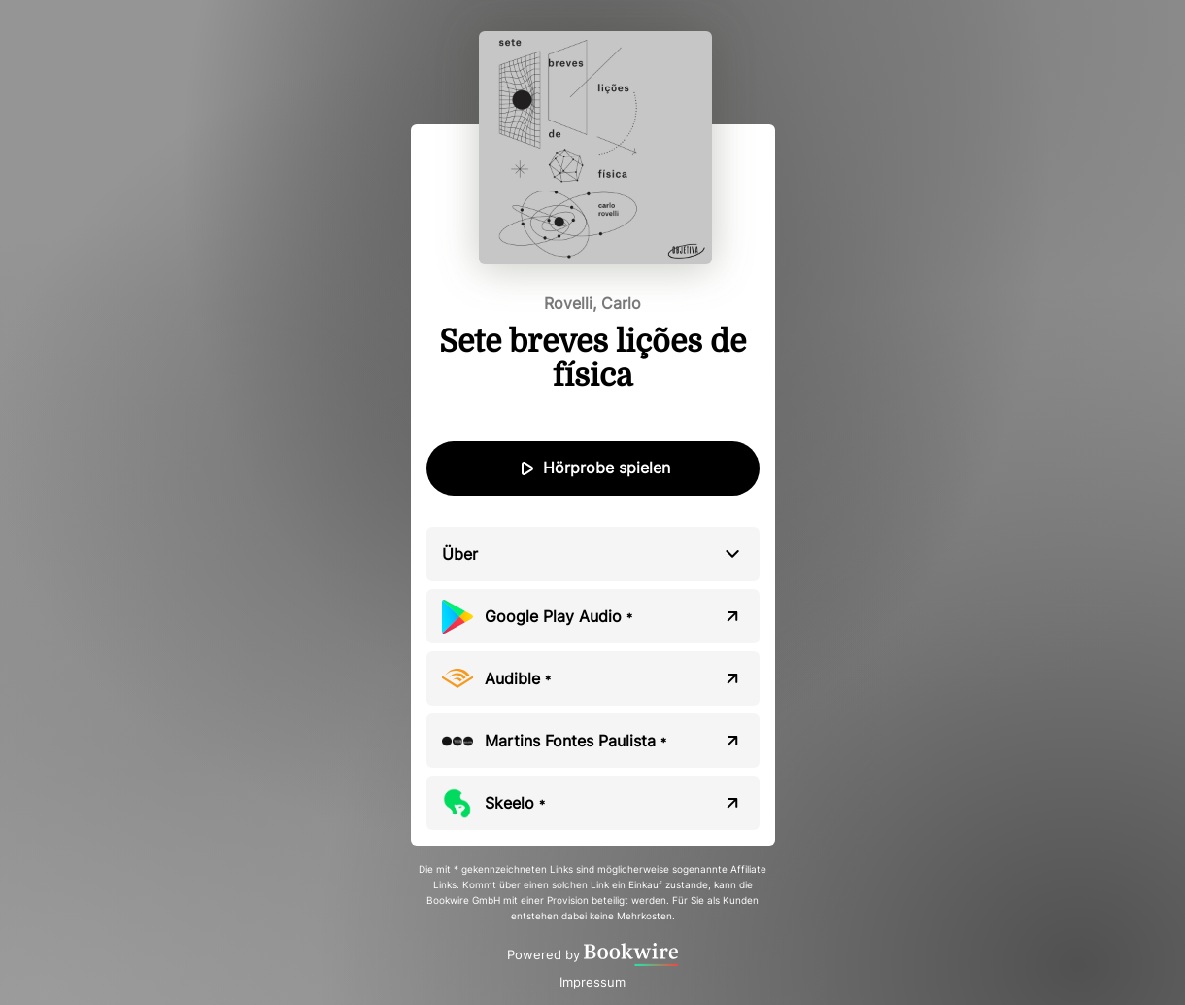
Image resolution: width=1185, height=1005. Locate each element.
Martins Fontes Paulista (575, 740)
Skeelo (515, 803)
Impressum (592, 981)
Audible (518, 678)
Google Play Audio (558, 616)
